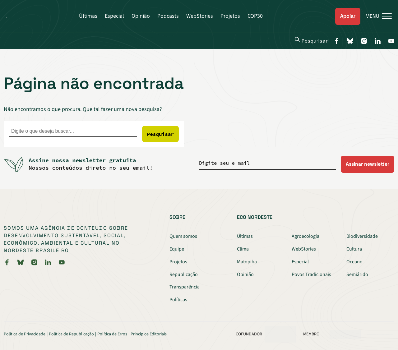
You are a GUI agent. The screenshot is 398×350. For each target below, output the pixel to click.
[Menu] (376, 16)
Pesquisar (311, 40)
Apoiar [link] (347, 16)
